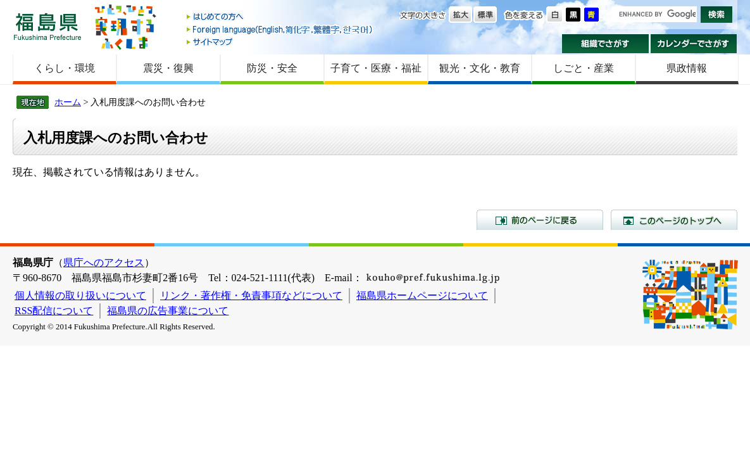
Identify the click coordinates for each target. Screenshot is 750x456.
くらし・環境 (64, 68)
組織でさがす (605, 43)
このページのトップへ (674, 220)
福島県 (47, 26)
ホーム (67, 102)
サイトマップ (280, 41)
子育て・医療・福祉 (376, 68)
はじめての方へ (280, 17)
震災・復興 (168, 68)
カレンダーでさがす (694, 43)
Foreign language (280, 29)
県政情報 (686, 68)
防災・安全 (272, 68)
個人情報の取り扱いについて (80, 295)
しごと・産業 (583, 68)
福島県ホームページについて (422, 295)
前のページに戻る (540, 220)
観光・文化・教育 (479, 68)
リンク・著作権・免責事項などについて (251, 295)
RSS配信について (54, 310)
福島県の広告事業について (167, 310)
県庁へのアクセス (103, 262)
